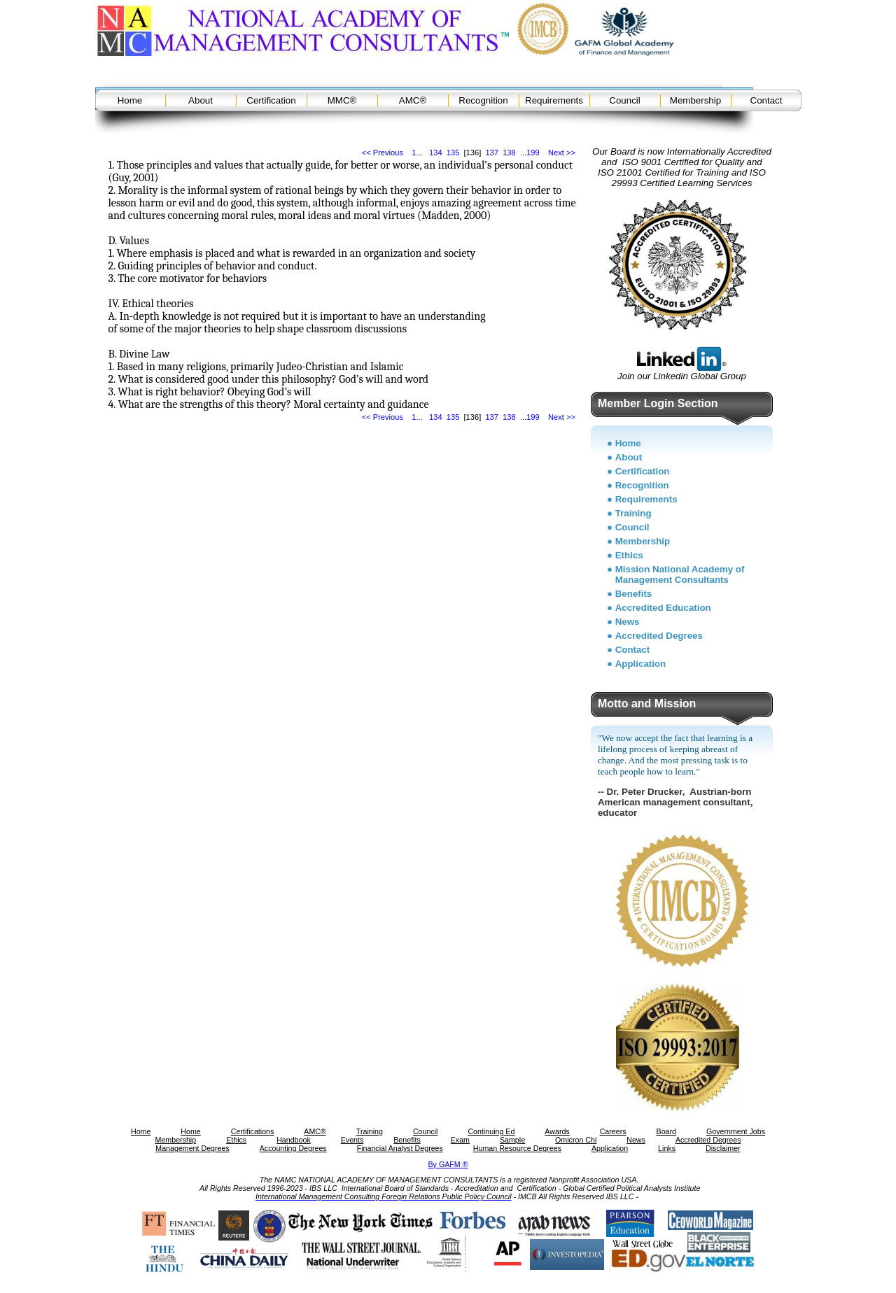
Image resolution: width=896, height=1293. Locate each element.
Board (666, 1131)
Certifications (252, 1131)
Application (640, 663)
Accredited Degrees (659, 635)
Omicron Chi (575, 1140)
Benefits (633, 593)
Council (624, 100)
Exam (460, 1140)
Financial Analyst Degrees (400, 1148)
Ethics (629, 555)
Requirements (554, 100)
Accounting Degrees (293, 1148)
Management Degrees (192, 1148)
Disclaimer (723, 1148)
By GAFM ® (448, 1164)
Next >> (561, 152)
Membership (695, 100)
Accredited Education (663, 607)
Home (130, 100)
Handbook (293, 1140)
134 (435, 152)
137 (491, 152)
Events (352, 1140)
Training (633, 513)
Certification (270, 100)
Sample (512, 1140)
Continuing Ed (491, 1131)
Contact (766, 100)
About (200, 100)
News (627, 621)
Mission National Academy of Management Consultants (680, 574)
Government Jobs (735, 1131)
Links (667, 1148)
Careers (613, 1131)
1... (417, 152)
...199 (530, 152)
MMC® (342, 100)
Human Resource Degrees (517, 1148)
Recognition (482, 100)
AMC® (412, 100)
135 (453, 152)
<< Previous (382, 152)
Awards (557, 1131)
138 (509, 152)
